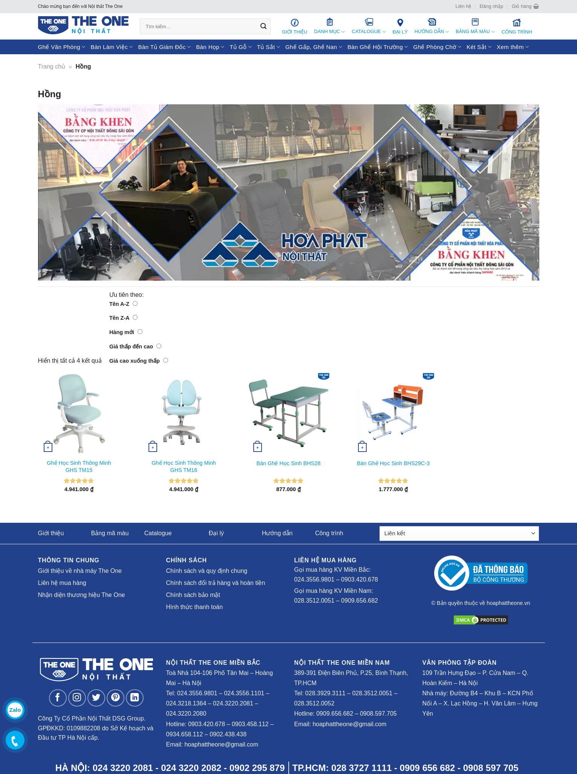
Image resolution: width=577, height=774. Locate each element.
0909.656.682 (359, 600)
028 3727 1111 (361, 768)
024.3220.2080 (186, 713)
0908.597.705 (378, 713)
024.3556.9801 (314, 579)
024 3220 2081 (123, 768)
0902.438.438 (228, 734)
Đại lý (216, 533)
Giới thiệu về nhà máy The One (80, 571)
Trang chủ (52, 66)
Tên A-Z (123, 304)
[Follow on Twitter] (96, 698)
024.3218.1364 (186, 703)
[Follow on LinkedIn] (135, 698)
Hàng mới (125, 332)
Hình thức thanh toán (194, 607)
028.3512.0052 (314, 703)
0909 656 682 (427, 768)
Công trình (329, 533)
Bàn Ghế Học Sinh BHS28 (289, 463)
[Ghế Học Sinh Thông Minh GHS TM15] (79, 413)
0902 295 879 (257, 768)
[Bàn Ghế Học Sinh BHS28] (289, 413)
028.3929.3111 (325, 693)
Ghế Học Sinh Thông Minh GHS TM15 (79, 466)
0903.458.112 (250, 724)
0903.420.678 (359, 579)
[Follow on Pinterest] (115, 698)
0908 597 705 (491, 768)
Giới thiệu (51, 533)
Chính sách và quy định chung (207, 571)
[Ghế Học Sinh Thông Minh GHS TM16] (184, 413)
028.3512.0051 (314, 600)
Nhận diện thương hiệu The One (81, 595)
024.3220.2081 (233, 703)
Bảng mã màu (110, 533)
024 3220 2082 (191, 768)
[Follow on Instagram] (77, 698)
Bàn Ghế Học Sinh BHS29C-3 (393, 463)
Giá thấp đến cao (135, 346)
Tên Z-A (123, 318)
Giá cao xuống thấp (138, 361)
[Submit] (263, 26)
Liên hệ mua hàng (62, 583)
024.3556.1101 (244, 693)
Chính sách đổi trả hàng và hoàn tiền (215, 583)
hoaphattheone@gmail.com (221, 744)
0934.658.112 (184, 734)
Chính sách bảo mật (193, 595)
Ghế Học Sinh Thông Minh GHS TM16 (184, 466)
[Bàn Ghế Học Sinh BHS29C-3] (393, 413)
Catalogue (158, 533)
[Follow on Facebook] (58, 698)
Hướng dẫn (277, 533)
